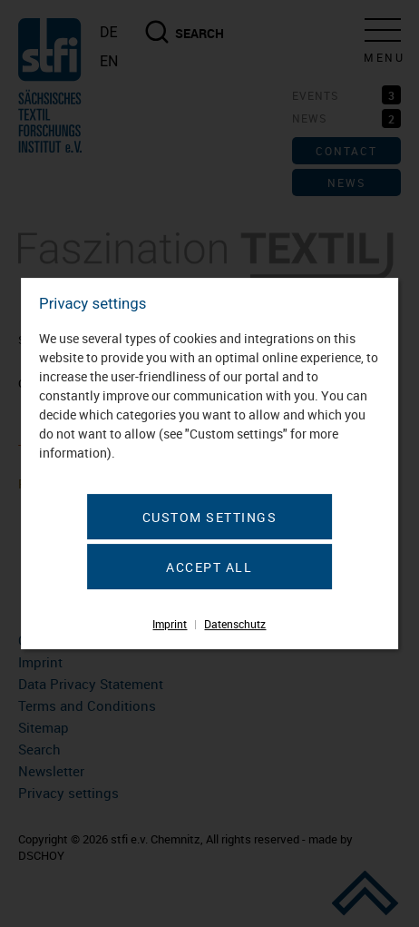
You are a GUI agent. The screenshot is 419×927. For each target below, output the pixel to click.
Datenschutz (235, 623)
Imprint (169, 623)
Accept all (209, 567)
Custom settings (210, 517)
